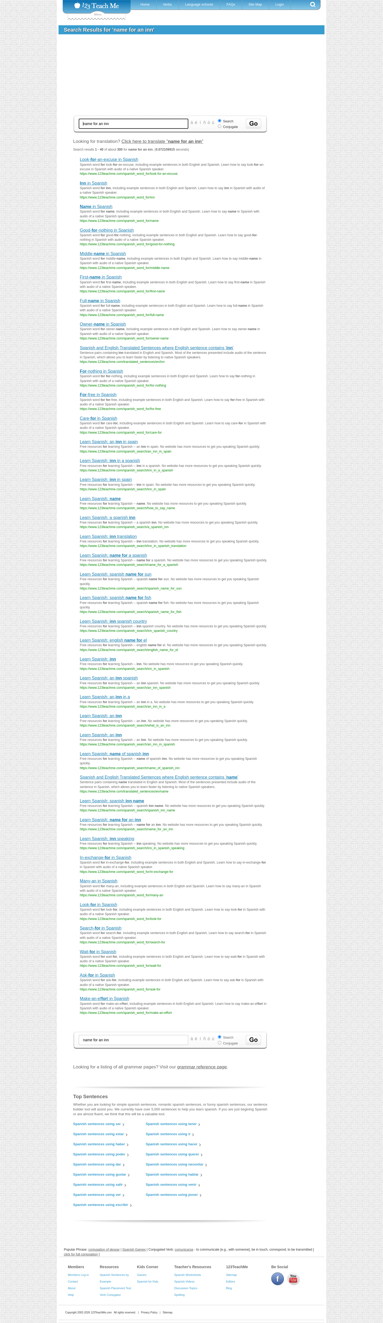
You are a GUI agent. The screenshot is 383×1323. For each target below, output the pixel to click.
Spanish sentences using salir (98, 1185)
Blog (229, 1288)
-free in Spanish (98, 394)
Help (71, 1294)
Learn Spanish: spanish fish (115, 597)
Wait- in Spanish (98, 951)
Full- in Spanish (100, 300)
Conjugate (230, 127)
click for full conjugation (81, 1254)
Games (141, 1274)
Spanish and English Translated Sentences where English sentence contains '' (157, 348)
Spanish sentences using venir (171, 1185)
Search (228, 121)
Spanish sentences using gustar (99, 1174)
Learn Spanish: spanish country (113, 621)
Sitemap (231, 1274)
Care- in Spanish (98, 418)
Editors (230, 1281)
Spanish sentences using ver (97, 1195)
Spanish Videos (184, 1281)
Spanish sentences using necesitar (174, 1164)
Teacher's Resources (192, 1267)
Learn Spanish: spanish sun (116, 574)
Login (279, 4)
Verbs (167, 4)
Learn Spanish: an (101, 716)
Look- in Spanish (98, 904)
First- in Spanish (101, 277)
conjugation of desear (104, 1249)
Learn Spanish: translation (108, 536)
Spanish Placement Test (115, 1288)
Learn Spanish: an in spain (109, 441)
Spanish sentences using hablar (172, 1174)
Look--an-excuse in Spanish (109, 159)
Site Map (255, 4)
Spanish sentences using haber (99, 1144)
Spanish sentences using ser (97, 1124)
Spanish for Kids (147, 1281)
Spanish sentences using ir (168, 1134)
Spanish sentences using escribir (100, 1205)
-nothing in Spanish (101, 371)
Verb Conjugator (110, 1294)
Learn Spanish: (100, 498)
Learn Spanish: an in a (105, 697)
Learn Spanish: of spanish (114, 754)
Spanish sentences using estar (98, 1134)
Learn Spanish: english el (113, 640)
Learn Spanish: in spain (106, 479)
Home (145, 4)
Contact (73, 1281)
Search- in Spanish (101, 928)
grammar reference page (202, 1066)
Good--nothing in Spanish (107, 230)
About (72, 1288)
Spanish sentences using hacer (171, 1144)
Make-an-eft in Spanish (104, 998)
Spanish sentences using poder (99, 1154)
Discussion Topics (185, 1288)
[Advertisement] (170, 75)
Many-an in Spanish (98, 881)
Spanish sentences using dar (97, 1164)
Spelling (179, 1294)
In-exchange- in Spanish (105, 857)
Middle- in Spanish (103, 253)
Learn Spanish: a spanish (107, 517)
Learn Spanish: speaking (107, 838)
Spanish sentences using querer (172, 1154)
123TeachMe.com (101, 1312)
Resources (109, 1267)
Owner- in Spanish (103, 324)
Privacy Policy (149, 1312)
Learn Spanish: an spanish (109, 678)
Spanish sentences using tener (171, 1124)
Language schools (199, 4)
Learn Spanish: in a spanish (110, 460)
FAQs (230, 4)
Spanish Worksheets (187, 1274)
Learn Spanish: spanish (112, 801)
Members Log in (78, 1274)
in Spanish (93, 183)
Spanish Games (134, 1249)
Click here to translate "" (162, 141)
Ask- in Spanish (97, 975)
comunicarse (184, 1249)
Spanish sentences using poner (172, 1195)
